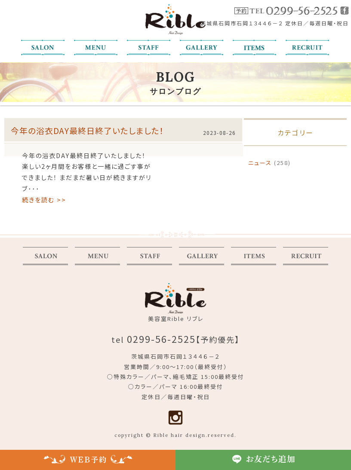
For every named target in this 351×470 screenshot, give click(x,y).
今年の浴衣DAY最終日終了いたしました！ (87, 130)
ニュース (260, 163)
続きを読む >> (44, 199)
